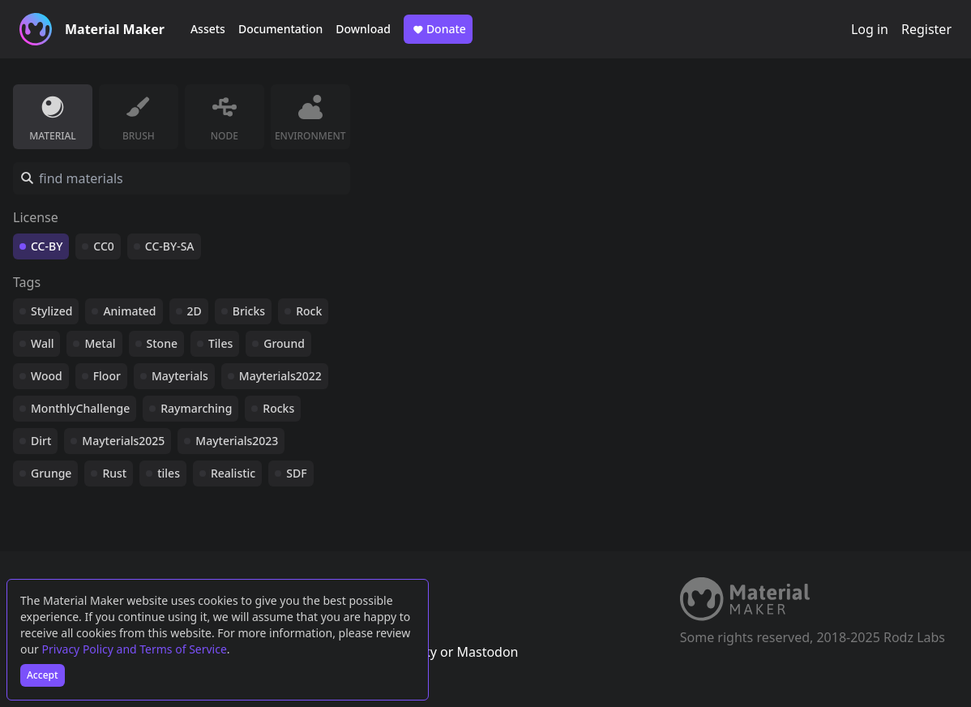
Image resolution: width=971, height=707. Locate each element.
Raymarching (196, 408)
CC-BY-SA (170, 246)
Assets (207, 28)
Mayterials (180, 375)
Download (363, 28)
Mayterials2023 (236, 440)
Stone (162, 343)
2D (194, 311)
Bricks (249, 311)
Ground (284, 343)
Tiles (220, 343)
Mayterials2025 (123, 440)
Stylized (51, 311)
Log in (869, 29)
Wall (42, 343)
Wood (46, 375)
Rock (309, 311)
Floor (107, 375)
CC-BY (46, 246)
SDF (296, 473)
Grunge (51, 473)
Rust (114, 473)
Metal (99, 343)
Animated (129, 311)
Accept (42, 675)
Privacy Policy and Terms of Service (134, 649)
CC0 (103, 246)
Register (926, 29)
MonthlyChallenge (80, 408)
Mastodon (487, 652)
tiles (168, 473)
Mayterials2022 (280, 375)
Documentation (280, 28)
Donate (438, 29)
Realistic (233, 473)
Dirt (41, 440)
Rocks (278, 408)
